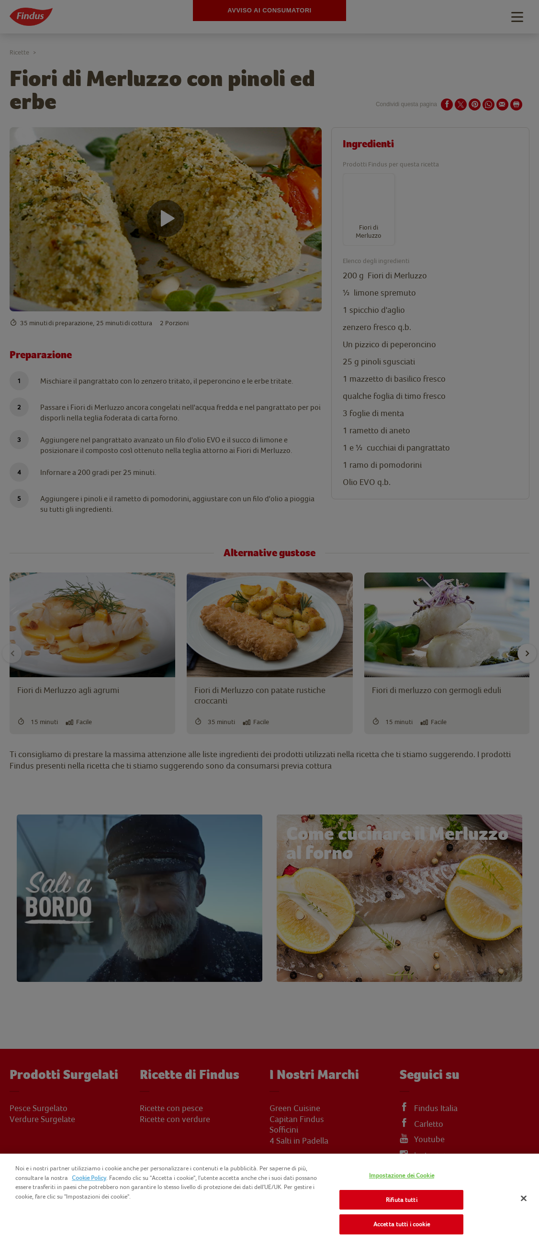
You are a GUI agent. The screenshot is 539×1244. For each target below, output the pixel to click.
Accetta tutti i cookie (401, 1224)
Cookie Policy (89, 1177)
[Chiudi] (523, 1198)
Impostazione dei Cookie (401, 1175)
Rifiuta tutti (401, 1199)
